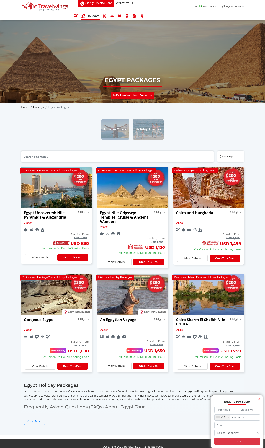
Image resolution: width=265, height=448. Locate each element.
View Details (40, 257)
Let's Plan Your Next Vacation (132, 95)
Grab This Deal (72, 257)
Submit (237, 441)
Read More (35, 421)
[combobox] (222, 417)
